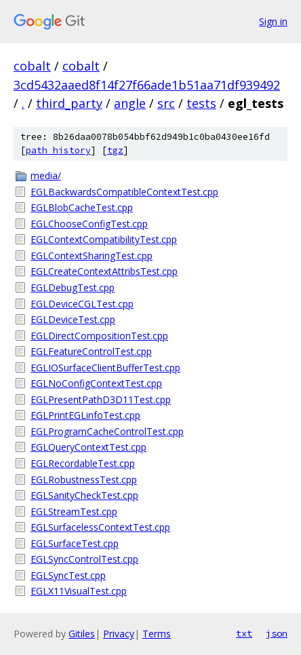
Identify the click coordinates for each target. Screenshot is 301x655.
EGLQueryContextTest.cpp (88, 447)
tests (201, 103)
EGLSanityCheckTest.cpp (84, 495)
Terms (156, 633)
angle (130, 103)
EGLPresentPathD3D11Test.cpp (101, 399)
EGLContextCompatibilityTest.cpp (104, 239)
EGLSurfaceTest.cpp (75, 543)
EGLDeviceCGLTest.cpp (82, 303)
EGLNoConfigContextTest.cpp (96, 383)
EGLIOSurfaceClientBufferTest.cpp (105, 367)
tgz (115, 150)
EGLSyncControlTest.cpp (84, 559)
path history (58, 150)
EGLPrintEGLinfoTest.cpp (85, 415)
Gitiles (81, 633)
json (276, 633)
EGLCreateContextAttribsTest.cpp (104, 271)
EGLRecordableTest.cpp (83, 463)
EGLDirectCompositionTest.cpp (99, 335)
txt (244, 633)
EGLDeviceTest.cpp (73, 319)
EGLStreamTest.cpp (74, 511)
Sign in (273, 21)
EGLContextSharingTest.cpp (92, 255)
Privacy (118, 633)
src (166, 103)
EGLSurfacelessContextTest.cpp (100, 527)
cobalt (32, 66)
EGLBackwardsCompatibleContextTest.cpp (124, 191)
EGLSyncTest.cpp (68, 575)
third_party (69, 103)
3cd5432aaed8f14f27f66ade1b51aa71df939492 (147, 85)
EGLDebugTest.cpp (73, 287)
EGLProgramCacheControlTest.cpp (107, 431)
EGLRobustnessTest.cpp (84, 479)
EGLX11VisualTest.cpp (79, 590)
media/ (46, 175)
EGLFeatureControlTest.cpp (91, 351)
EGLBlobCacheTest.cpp (82, 207)
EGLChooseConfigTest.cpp (89, 223)
